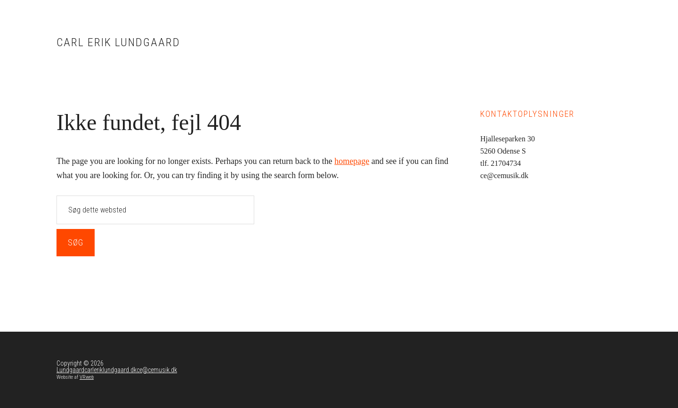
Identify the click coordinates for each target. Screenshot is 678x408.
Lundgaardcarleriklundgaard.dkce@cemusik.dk (116, 370)
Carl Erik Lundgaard (118, 42)
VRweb (87, 377)
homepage (351, 161)
